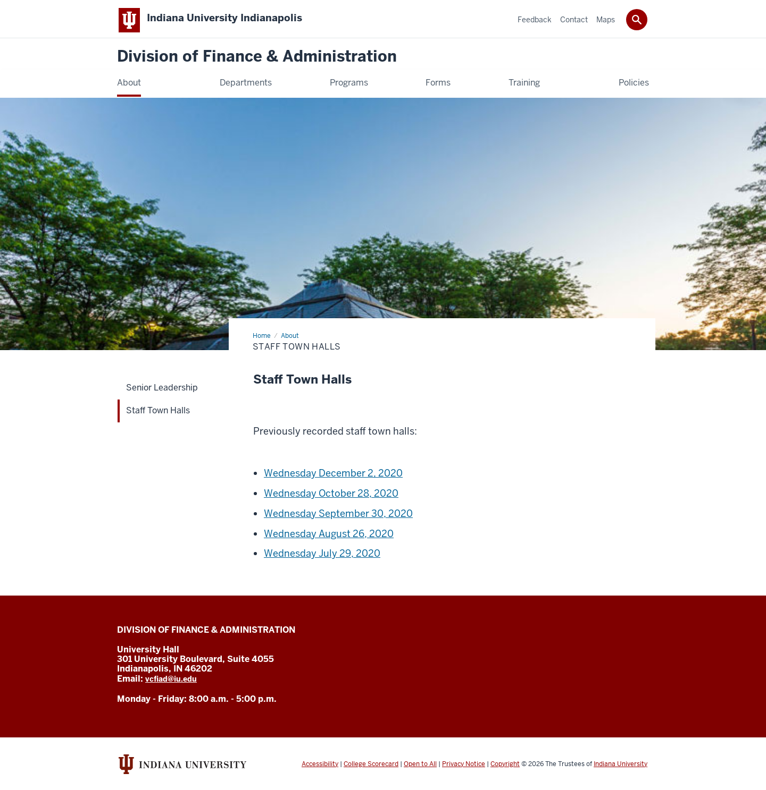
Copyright (505, 767)
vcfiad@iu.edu (171, 683)
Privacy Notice (463, 767)
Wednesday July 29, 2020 (322, 557)
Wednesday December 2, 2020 (333, 477)
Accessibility (320, 767)
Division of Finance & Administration (257, 61)
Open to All (420, 767)
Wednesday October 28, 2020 (331, 497)
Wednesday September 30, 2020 (338, 518)
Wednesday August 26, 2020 (329, 537)
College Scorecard (371, 767)
